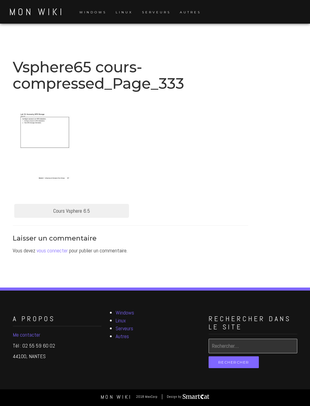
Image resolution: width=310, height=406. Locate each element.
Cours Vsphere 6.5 (71, 210)
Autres (190, 12)
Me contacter (26, 334)
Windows (93, 12)
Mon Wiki (36, 12)
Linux (124, 12)
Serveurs (156, 12)
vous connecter (52, 250)
